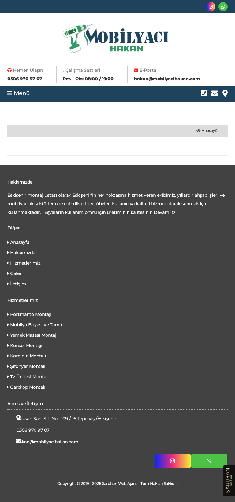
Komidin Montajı (26, 356)
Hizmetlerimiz (23, 263)
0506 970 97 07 (28, 430)
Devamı (164, 212)
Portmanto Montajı (29, 314)
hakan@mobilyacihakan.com (42, 441)
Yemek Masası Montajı (32, 335)
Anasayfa (207, 130)
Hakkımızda (21, 252)
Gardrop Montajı (26, 387)
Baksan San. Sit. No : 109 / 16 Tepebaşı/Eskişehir (61, 418)
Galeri (15, 273)
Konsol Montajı (24, 345)
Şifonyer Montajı (26, 366)
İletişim (16, 284)
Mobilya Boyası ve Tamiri (35, 325)
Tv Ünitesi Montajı (28, 376)
